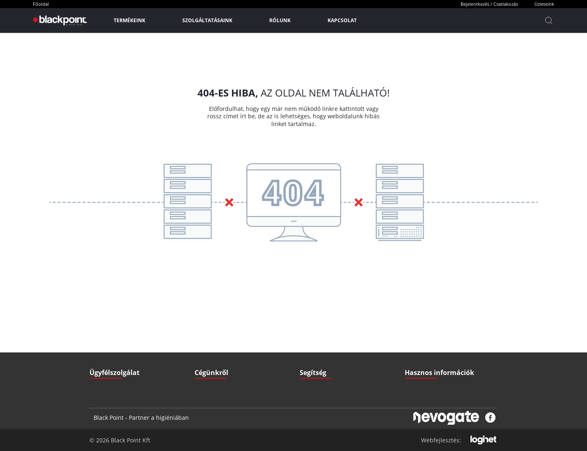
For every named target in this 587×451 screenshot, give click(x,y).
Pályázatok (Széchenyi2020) (436, 356)
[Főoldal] (59, 20)
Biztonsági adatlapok (428, 372)
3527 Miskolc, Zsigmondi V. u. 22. (139, 356)
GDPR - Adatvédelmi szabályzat (230, 339)
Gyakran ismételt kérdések (435, 339)
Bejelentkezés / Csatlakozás (489, 4)
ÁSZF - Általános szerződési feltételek (237, 323)
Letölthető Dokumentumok (435, 323)
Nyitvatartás (314, 356)
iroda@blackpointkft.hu (132, 323)
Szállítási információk (324, 323)
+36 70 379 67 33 (120, 339)
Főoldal (41, 4)
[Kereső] (548, 20)
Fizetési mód (314, 339)
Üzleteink (544, 4)
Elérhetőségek (211, 356)
